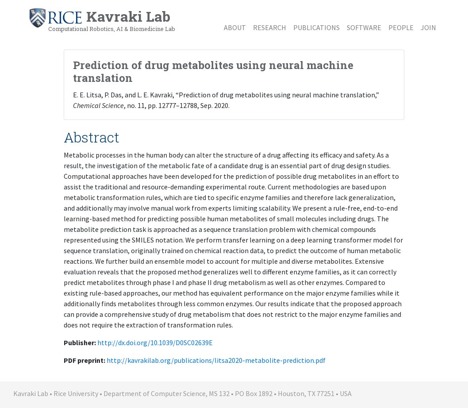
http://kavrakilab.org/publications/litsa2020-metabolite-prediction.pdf (216, 360)
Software (364, 27)
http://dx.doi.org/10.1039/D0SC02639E (155, 342)
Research (269, 27)
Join (428, 27)
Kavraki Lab (101, 20)
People (401, 27)
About (235, 27)
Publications (316, 27)
